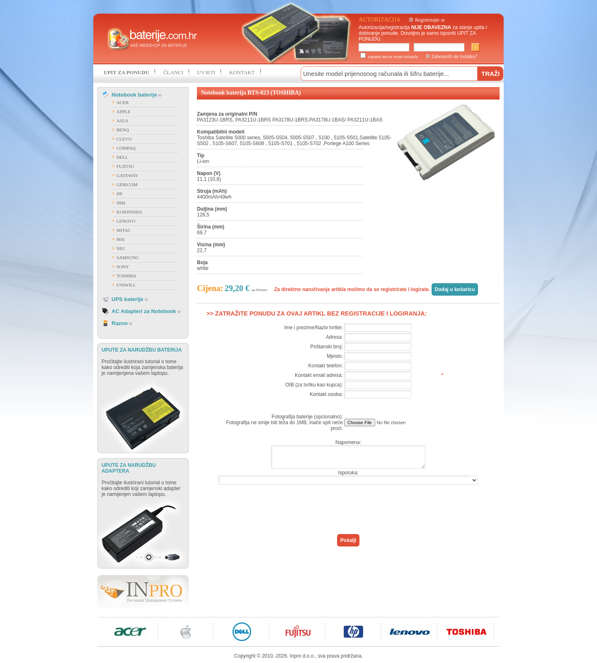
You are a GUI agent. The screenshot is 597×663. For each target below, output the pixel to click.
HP (119, 193)
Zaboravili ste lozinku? (455, 56)
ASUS (122, 120)
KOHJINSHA (129, 211)
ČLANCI (173, 72)
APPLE (123, 111)
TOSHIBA (126, 275)
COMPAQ (126, 148)
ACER (122, 102)
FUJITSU (125, 166)
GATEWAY (127, 175)
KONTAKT (242, 72)
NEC (121, 248)
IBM (120, 202)
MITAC (123, 230)
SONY (122, 266)
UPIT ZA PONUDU (126, 72)
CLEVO (124, 138)
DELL (122, 157)
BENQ (122, 129)
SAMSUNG (127, 257)
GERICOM (127, 184)
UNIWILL (126, 284)
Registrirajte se (430, 20)
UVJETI (206, 72)
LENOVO (125, 221)
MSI (120, 239)
